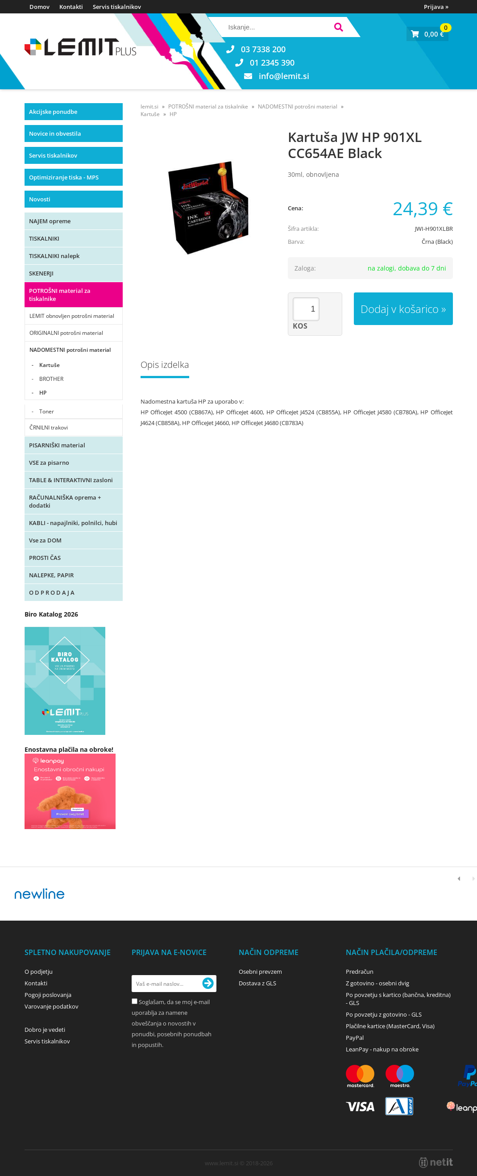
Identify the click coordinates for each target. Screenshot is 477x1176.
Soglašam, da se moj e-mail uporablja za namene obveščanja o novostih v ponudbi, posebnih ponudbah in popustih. (172, 1023)
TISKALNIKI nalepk (54, 256)
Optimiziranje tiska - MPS (64, 177)
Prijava (436, 7)
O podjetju (39, 971)
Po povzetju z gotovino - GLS (384, 1014)
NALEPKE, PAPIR (51, 575)
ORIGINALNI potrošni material (66, 333)
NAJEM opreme (50, 221)
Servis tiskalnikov (117, 7)
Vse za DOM (45, 540)
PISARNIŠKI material (57, 445)
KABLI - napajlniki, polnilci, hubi (73, 523)
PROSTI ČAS (45, 558)
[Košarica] (427, 34)
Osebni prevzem (260, 971)
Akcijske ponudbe (53, 112)
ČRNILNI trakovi (48, 427)
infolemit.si (284, 76)
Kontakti (71, 7)
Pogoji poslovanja (48, 995)
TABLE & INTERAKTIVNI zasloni (71, 480)
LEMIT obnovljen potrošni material (71, 316)
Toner (46, 411)
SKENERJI (41, 273)
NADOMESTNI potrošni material (70, 350)
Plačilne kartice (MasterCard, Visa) (390, 1026)
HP (42, 392)
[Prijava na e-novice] (207, 983)
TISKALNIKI (44, 238)
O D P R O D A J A (52, 592)
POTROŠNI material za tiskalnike (60, 295)
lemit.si (149, 106)
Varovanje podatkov (52, 1006)
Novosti (39, 199)
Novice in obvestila (55, 133)
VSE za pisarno (49, 463)
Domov (39, 7)
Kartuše (49, 365)
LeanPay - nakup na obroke (382, 1049)
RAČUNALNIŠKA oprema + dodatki (65, 501)
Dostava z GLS (257, 983)
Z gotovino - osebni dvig (377, 983)
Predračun (359, 971)
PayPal (355, 1038)
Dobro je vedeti (45, 1030)
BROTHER (51, 379)
